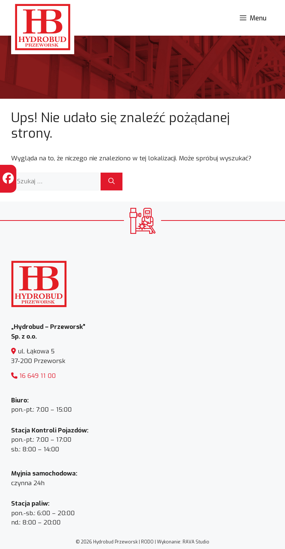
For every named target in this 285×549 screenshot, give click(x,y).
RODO (147, 542)
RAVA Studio (196, 542)
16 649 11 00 (37, 376)
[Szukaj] (111, 181)
